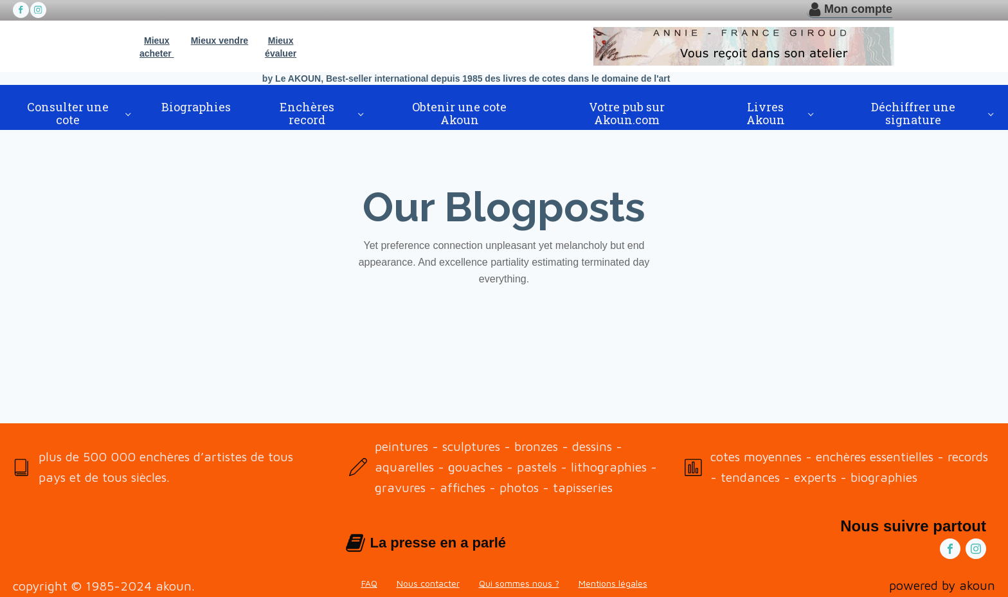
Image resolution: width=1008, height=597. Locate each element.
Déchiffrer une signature (913, 113)
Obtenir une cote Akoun (459, 113)
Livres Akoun (765, 113)
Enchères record (307, 113)
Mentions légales (613, 583)
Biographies (196, 107)
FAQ (369, 583)
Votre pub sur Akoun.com (627, 113)
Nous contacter (428, 583)
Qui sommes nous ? (519, 583)
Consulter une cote (68, 113)
